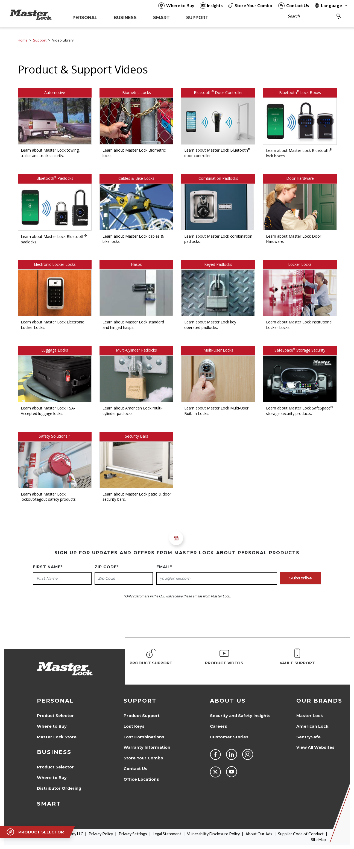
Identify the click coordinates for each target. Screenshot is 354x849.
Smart (49, 803)
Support (39, 40)
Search (294, 16)
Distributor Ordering (59, 788)
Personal (55, 700)
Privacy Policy (101, 834)
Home (23, 40)
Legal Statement (167, 834)
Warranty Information (147, 747)
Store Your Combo (143, 758)
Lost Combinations (144, 737)
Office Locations (141, 779)
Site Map (318, 839)
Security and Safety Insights (240, 715)
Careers (218, 726)
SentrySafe (308, 737)
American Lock (312, 726)
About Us (228, 700)
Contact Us (135, 768)
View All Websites (315, 747)
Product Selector (55, 715)
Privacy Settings (133, 834)
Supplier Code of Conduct (301, 834)
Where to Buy (52, 726)
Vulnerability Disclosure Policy (213, 834)
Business (54, 752)
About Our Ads (258, 834)
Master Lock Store (57, 737)
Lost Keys (134, 726)
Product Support (142, 715)
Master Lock (309, 715)
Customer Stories (229, 737)
